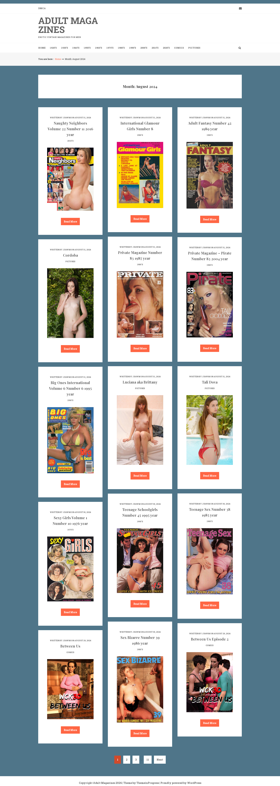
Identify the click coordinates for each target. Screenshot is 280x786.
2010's (70, 141)
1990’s (132, 47)
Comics (179, 47)
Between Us (70, 646)
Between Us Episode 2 (210, 639)
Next (160, 759)
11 (147, 759)
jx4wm (67, 118)
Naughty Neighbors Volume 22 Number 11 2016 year (70, 129)
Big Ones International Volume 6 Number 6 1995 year (70, 388)
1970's (70, 530)
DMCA (42, 8)
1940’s (75, 47)
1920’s (53, 47)
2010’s (155, 47)
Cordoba (70, 255)
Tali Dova (210, 382)
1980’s (121, 47)
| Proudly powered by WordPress (180, 783)
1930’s (64, 47)
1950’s (87, 47)
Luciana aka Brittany (140, 382)
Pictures (194, 47)
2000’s (143, 47)
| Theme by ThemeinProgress (140, 783)
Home (42, 47)
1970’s (110, 47)
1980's (140, 135)
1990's (70, 400)
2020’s (166, 47)
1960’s (98, 47)
